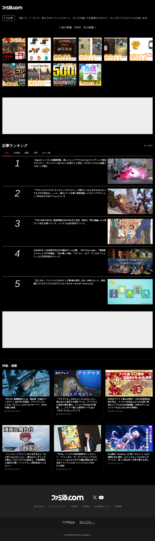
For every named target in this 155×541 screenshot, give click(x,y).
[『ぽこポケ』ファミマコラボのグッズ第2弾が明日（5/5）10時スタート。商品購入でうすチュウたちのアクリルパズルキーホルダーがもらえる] (130, 291)
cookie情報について (102, 506)
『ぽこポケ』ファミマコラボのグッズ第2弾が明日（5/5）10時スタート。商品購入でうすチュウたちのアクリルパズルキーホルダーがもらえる (69, 282)
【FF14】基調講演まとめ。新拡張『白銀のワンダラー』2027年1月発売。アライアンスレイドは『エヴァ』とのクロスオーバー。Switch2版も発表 (26, 403)
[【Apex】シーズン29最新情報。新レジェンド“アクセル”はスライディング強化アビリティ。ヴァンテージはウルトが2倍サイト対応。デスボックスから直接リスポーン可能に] (130, 171)
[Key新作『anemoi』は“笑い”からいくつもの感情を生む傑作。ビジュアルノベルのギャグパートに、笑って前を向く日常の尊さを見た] (129, 438)
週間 (27, 153)
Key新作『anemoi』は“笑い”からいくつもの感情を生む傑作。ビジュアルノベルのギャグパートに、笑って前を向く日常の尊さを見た (128, 457)
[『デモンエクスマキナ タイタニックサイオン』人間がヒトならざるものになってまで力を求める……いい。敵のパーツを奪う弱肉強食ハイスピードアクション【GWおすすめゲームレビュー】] (130, 201)
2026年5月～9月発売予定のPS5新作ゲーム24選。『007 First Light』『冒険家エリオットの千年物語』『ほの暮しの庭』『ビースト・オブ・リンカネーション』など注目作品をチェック (70, 253)
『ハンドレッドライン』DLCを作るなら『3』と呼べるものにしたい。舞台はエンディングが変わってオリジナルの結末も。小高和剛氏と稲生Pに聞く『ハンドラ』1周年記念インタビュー (26, 460)
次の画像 (88, 27)
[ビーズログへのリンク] (87, 522)
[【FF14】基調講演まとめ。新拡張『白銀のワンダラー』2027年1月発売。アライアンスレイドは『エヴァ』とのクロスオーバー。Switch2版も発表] (26, 383)
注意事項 (86, 506)
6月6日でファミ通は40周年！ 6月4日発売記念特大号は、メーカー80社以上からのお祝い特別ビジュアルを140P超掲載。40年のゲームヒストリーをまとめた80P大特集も (129, 403)
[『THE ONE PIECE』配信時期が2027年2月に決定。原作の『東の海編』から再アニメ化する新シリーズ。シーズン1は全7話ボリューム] (130, 231)
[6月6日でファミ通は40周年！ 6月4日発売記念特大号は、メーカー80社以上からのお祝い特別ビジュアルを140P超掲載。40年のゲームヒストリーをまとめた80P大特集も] (129, 383)
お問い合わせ (38, 506)
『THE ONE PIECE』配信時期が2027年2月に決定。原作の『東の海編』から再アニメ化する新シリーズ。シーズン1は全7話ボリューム (70, 221)
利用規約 (74, 506)
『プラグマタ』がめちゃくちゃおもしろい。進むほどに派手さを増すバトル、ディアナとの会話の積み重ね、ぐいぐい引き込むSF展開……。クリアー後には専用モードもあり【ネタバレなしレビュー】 (76, 405)
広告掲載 (118, 506)
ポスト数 (46, 153)
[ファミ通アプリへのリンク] (68, 522)
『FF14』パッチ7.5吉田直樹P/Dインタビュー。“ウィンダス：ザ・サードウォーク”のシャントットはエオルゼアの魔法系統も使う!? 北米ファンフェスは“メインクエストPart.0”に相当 (76, 460)
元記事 (8, 18)
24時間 (16, 153)
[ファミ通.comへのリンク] (12, 7)
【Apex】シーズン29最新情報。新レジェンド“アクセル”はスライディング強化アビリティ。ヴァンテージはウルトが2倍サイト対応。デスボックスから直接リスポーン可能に (70, 163)
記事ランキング (15, 146)
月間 (35, 153)
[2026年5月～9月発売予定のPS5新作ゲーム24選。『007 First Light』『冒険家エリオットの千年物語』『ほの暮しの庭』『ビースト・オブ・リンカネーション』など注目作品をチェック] (130, 261)
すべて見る (148, 146)
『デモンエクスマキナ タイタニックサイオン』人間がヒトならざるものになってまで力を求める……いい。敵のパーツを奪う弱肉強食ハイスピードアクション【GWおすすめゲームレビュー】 (70, 193)
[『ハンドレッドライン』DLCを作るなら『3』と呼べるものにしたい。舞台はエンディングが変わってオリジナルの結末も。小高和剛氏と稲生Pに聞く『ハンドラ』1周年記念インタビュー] (26, 438)
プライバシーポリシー (57, 506)
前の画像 (66, 27)
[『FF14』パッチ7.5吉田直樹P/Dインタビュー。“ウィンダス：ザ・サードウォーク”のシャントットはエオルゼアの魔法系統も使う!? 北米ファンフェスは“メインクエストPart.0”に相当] (77, 438)
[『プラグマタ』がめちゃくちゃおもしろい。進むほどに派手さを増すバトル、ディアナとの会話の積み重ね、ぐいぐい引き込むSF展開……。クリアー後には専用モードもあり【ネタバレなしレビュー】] (77, 383)
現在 (7, 153)
